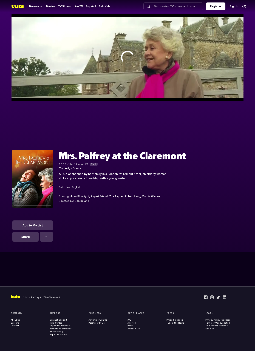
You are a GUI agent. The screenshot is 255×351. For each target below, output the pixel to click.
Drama (76, 168)
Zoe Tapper (116, 196)
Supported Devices (60, 325)
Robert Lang (132, 196)
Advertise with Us (98, 320)
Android (132, 323)
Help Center (56, 323)
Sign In (234, 6)
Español (91, 6)
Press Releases (174, 320)
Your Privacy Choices (216, 325)
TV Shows (64, 6)
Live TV (78, 6)
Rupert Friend (99, 196)
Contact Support (58, 320)
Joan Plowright (79, 196)
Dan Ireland (82, 200)
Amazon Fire (134, 328)
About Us (15, 320)
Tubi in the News (175, 323)
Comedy (64, 168)
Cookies (209, 328)
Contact (15, 325)
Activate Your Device (61, 328)
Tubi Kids (104, 6)
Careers (15, 323)
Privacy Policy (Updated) (218, 320)
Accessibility (57, 331)
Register (215, 6)
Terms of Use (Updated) (218, 323)
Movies (50, 6)
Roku (130, 325)
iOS (129, 320)
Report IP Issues (58, 334)
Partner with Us (97, 323)
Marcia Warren (151, 196)
